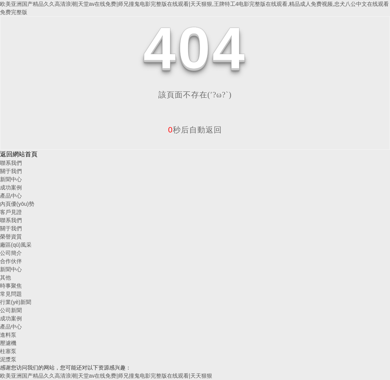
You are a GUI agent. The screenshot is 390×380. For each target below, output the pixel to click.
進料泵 (8, 335)
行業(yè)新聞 (15, 302)
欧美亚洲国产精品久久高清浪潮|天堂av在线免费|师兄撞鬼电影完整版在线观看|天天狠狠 (106, 376)
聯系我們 (11, 163)
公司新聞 (11, 310)
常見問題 (11, 294)
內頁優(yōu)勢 (17, 204)
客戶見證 (11, 212)
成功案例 (11, 187)
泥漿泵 (8, 359)
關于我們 (11, 171)
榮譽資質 (11, 236)
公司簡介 (11, 253)
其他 (5, 277)
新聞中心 (11, 179)
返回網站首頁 (18, 154)
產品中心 (11, 196)
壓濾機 (8, 343)
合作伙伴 (11, 261)
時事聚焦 (11, 286)
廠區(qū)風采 (16, 245)
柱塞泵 (8, 351)
